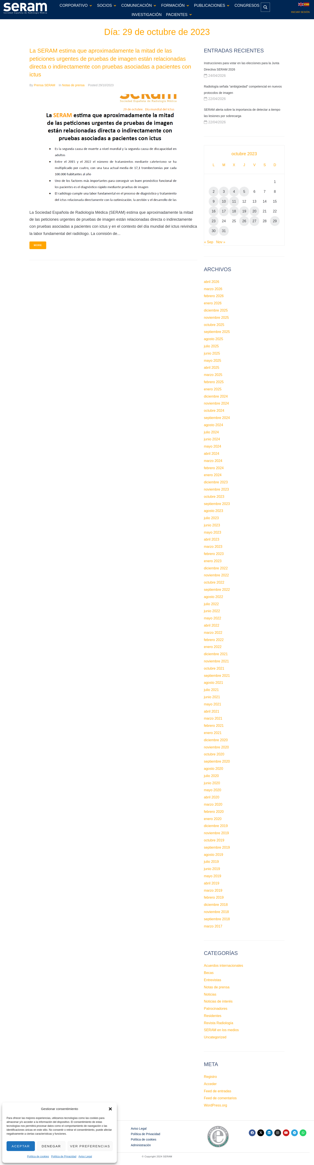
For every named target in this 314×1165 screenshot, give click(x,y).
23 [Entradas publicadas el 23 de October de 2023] (214, 221)
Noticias (210, 994)
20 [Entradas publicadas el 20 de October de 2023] (254, 211)
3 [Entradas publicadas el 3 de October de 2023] (224, 191)
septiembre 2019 (217, 847)
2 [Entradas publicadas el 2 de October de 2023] (214, 191)
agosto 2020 (213, 768)
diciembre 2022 (216, 568)
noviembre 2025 (216, 317)
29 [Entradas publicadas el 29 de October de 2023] (275, 221)
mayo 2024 (212, 446)
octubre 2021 (214, 668)
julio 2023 (211, 518)
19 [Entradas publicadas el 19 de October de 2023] (244, 211)
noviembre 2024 (216, 403)
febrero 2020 (214, 811)
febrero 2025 (214, 382)
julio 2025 (211, 346)
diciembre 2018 (216, 904)
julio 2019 (211, 861)
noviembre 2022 (216, 575)
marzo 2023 (213, 546)
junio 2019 (212, 869)
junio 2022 (212, 611)
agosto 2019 (213, 855)
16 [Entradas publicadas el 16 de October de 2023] (214, 211)
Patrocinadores (215, 1008)
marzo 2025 (213, 375)
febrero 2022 (214, 640)
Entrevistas (212, 980)
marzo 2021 (213, 718)
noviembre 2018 (216, 912)
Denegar (51, 1146)
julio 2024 (211, 432)
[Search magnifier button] (265, 7)
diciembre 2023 (216, 482)
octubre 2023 (214, 496)
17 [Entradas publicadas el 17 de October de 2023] (224, 211)
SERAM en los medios (221, 1030)
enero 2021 (213, 733)
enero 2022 (213, 647)
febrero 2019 (214, 897)
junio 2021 (212, 697)
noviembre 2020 (216, 747)
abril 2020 (211, 797)
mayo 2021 (212, 704)
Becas (208, 973)
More (38, 245)
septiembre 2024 (217, 418)
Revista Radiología (218, 1023)
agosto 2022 (213, 597)
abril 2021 (211, 711)
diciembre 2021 (216, 654)
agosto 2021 (213, 682)
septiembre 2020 (217, 761)
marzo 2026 (213, 289)
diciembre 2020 (216, 740)
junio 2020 (212, 783)
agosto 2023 (213, 511)
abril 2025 (211, 367)
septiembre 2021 (217, 675)
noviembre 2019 (216, 833)
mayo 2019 (212, 876)
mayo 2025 (212, 360)
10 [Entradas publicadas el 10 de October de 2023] (224, 201)
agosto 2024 (213, 425)
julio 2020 (211, 776)
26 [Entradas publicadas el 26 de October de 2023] (244, 221)
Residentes (212, 1016)
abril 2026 (211, 282)
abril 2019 (211, 883)
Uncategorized (215, 1037)
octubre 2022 (214, 582)
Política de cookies (38, 1156)
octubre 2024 (214, 410)
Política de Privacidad (63, 1156)
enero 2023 (213, 561)
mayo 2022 (212, 618)
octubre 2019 (214, 840)
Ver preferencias (90, 1146)
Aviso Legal (85, 1156)
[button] (110, 1109)
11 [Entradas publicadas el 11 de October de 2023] (234, 201)
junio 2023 (212, 525)
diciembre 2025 (216, 310)
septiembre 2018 (217, 919)
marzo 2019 (213, 890)
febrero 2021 (214, 725)
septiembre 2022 (217, 589)
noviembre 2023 (216, 489)
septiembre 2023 (217, 504)
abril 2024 (211, 453)
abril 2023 (211, 539)
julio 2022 (211, 604)
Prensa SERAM (44, 85)
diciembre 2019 (216, 826)
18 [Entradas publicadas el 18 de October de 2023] (234, 211)
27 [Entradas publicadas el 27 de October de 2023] (254, 221)
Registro (210, 1077)
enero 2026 (213, 303)
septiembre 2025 (217, 332)
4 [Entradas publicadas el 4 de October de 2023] (234, 191)
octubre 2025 (214, 325)
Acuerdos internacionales (223, 965)
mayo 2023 (212, 532)
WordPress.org (215, 1105)
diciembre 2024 (216, 396)
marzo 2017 (213, 926)
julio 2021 (211, 690)
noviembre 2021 (216, 661)
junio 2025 (212, 353)
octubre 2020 (214, 754)
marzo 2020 (213, 804)
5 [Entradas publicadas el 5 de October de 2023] (244, 191)
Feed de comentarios (220, 1098)
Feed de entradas (217, 1091)
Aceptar (21, 1146)
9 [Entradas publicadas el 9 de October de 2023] (214, 201)
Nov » (220, 242)
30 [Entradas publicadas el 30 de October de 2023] (214, 231)
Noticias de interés (218, 1001)
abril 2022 (211, 625)
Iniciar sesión (300, 12)
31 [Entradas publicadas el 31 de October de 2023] (224, 231)
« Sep (208, 242)
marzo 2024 (213, 461)
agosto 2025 (213, 339)
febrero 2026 (214, 296)
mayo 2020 (212, 790)
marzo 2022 (213, 632)
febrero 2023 (214, 554)
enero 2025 (213, 389)
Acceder (210, 1084)
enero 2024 (213, 475)
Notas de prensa (73, 85)
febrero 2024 (214, 468)
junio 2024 (212, 439)
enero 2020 (213, 819)
